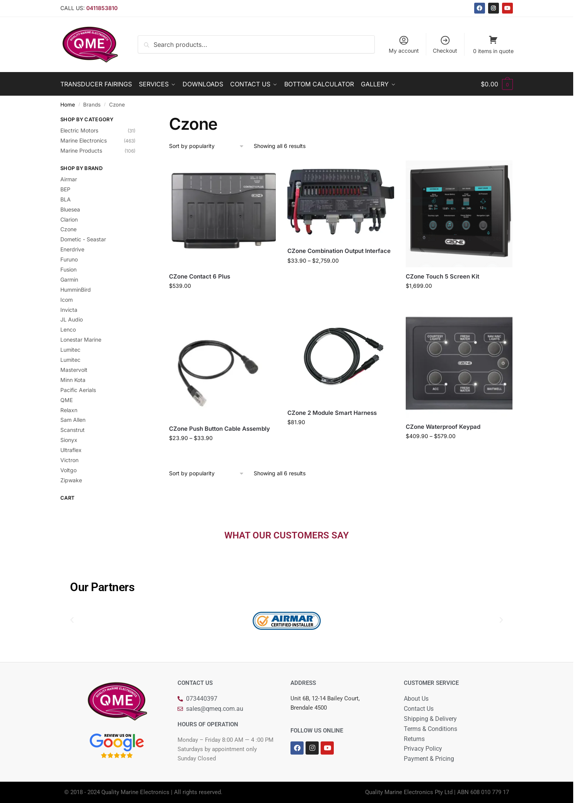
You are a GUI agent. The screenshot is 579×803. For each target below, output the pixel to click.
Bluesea (70, 209)
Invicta (68, 309)
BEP (65, 189)
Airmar (68, 179)
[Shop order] (206, 146)
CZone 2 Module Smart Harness (332, 412)
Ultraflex (71, 450)
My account (404, 44)
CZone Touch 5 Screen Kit (442, 276)
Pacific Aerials (78, 390)
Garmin (69, 279)
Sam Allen (72, 419)
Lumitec (70, 349)
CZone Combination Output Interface (339, 250)
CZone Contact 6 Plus (199, 276)
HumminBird (75, 289)
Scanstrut (72, 429)
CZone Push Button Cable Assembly (219, 428)
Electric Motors (79, 130)
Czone (68, 229)
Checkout (445, 44)
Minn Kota (72, 380)
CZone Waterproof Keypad (443, 426)
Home (67, 104)
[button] (72, 620)
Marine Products (81, 150)
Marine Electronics (83, 140)
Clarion (69, 219)
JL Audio (71, 319)
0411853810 (102, 8)
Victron (69, 460)
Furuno (69, 259)
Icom (66, 299)
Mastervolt (73, 369)
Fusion (68, 269)
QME (66, 400)
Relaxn (68, 410)
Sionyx (68, 440)
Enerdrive (72, 249)
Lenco (68, 329)
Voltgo (68, 470)
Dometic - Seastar (83, 239)
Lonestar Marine (80, 339)
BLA (65, 199)
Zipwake (71, 480)
